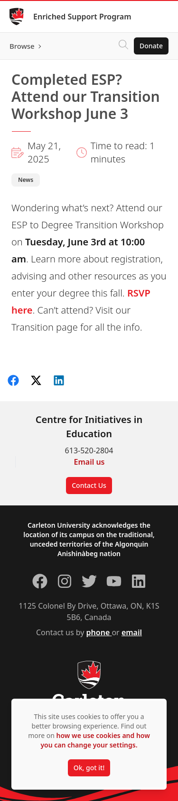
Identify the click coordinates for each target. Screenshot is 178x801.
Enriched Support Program (82, 16)
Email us (89, 462)
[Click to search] (123, 45)
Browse (22, 46)
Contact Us (89, 485)
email (132, 632)
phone (99, 632)
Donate (151, 45)
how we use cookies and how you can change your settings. (95, 740)
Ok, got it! (89, 767)
